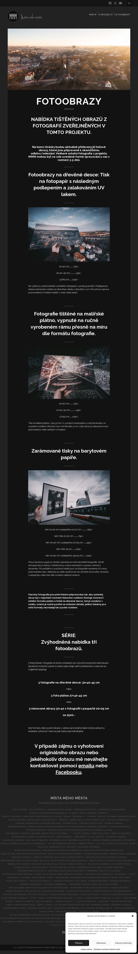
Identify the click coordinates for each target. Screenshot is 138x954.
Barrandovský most (86, 810)
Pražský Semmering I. (123, 888)
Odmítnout (101, 943)
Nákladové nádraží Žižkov (107, 861)
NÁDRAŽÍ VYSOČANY (56, 861)
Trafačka (73, 908)
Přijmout (78, 943)
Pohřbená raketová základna (26, 878)
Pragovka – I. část (59, 881)
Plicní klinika (87, 871)
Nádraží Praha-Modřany (30, 861)
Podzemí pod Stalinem (21, 874)
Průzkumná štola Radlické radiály (27, 894)
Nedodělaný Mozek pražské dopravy (23, 864)
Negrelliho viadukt (65, 867)
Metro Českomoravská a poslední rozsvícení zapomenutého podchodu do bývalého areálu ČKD (69, 854)
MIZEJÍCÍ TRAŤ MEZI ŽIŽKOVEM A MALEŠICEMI (37, 857)
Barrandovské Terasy (59, 810)
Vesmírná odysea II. (95, 912)
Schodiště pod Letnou (24, 898)
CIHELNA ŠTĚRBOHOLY (55, 823)
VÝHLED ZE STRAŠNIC (16, 918)
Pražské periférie (48, 888)
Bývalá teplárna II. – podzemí (100, 816)
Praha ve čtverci (72, 884)
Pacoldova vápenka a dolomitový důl (35, 871)
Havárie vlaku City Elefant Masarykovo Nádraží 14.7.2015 (36, 833)
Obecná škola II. (126, 867)
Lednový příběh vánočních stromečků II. (26, 847)
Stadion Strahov (44, 901)
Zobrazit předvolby (123, 943)
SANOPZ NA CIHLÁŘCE (120, 894)
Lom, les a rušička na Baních (118, 847)
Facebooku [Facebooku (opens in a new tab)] (68, 772)
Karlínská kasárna (85, 840)
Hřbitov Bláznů (36, 837)
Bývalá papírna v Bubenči (94, 813)
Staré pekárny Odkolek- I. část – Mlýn (114, 901)
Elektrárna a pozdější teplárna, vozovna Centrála (58, 830)
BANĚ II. (35, 850)
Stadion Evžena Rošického (17, 901)
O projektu (106, 11)
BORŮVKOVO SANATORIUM (114, 810)
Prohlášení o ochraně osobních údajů (107, 949)
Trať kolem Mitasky (92, 908)
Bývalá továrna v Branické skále (37, 820)
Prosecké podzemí (23, 891)
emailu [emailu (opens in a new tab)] (86, 765)
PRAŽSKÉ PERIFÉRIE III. (97, 888)
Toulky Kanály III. (55, 908)
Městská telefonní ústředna (90, 850)
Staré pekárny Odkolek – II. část (25, 905)
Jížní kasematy (125, 837)
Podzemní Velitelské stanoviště (110, 874)
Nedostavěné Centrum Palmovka (116, 864)
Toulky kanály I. (10, 908)
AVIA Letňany (17, 810)
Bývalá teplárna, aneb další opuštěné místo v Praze (51, 816)
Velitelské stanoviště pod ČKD (42, 912)
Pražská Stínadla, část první (19, 888)
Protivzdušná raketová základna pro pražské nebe (95, 891)
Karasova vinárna (61, 840)
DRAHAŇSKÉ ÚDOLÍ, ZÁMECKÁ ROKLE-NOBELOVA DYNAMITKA (93, 827)
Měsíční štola (63, 850)
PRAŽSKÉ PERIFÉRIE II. (72, 888)
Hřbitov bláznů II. (58, 837)
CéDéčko (115, 820)
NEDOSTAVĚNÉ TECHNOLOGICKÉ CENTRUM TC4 (27, 867)
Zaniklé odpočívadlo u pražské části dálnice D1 (29, 925)
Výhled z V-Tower (40, 918)
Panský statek (68, 871)
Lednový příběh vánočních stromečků (91, 844)
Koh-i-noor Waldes (109, 840)
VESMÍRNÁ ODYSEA (72, 912)
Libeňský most (91, 847)
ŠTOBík (105, 905)
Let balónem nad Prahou (66, 847)
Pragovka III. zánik (108, 881)
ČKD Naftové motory (26, 827)
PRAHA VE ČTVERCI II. (96, 884)
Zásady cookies (86, 949)
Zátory (21, 928)
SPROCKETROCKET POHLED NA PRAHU (59, 898)
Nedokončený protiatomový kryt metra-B (71, 864)
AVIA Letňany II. (36, 810)
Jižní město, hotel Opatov (33, 840)
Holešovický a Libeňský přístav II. (26, 922)
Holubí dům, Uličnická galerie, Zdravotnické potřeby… (103, 833)
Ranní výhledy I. (58, 894)
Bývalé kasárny (67, 820)
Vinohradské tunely (119, 912)
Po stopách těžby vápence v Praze (65, 878)
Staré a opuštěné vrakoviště (73, 901)
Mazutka (47, 850)
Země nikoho (35, 928)
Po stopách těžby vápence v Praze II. (108, 878)
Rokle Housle (98, 894)
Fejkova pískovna (100, 830)
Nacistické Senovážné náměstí (79, 857)
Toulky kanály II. (33, 908)
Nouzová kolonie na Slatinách (96, 867)
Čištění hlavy (125, 823)
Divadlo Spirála (50, 827)
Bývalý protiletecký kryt (93, 820)
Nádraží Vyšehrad (79, 861)
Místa (93, 11)
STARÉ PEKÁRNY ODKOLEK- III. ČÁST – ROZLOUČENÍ (72, 905)
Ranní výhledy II (79, 894)
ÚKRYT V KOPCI (14, 912)
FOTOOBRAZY (123, 11)
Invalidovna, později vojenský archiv (93, 837)
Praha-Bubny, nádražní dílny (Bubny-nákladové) (33, 884)
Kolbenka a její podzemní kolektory (46, 844)
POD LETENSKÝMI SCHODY (110, 871)
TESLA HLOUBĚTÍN (121, 905)
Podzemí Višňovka (47, 874)
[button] (132, 916)
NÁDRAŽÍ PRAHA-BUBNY (112, 857)
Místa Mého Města (69, 798)
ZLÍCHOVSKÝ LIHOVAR (56, 928)
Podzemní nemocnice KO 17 (74, 874)
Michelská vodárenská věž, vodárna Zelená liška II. (62, 915)
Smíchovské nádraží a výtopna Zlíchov (104, 898)
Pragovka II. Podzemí (84, 881)
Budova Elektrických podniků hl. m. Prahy (54, 813)
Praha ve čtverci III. (121, 884)
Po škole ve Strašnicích (32, 881)
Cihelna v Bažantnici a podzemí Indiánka (92, 823)
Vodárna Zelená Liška (17, 915)
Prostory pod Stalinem (49, 891)
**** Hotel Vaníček (14, 837)
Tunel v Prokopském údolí (121, 908)
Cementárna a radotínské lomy (23, 823)
